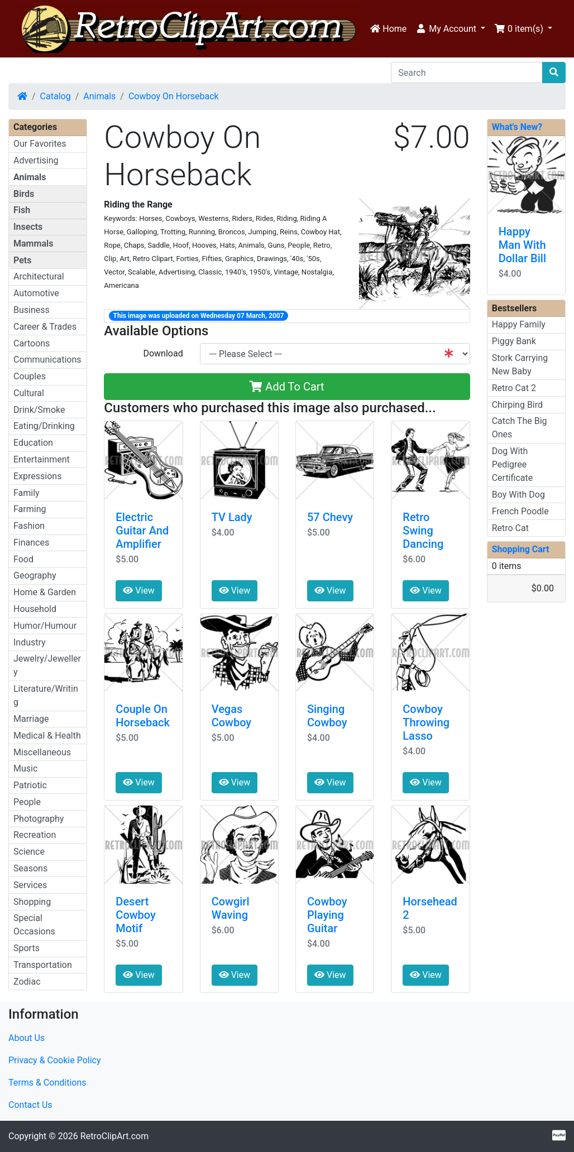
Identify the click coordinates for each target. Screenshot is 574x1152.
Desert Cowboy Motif (135, 915)
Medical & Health (47, 735)
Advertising (36, 160)
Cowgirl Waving (231, 908)
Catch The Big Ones (519, 428)
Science (29, 851)
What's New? (517, 127)
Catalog (55, 96)
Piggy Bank (514, 341)
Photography (38, 818)
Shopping (32, 901)
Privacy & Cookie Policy (54, 1060)
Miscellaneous (42, 752)
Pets (22, 260)
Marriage (31, 719)
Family (26, 493)
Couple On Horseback (143, 715)
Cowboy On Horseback (173, 96)
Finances (31, 542)
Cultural (28, 393)
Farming (29, 509)
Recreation (34, 835)
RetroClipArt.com (114, 1136)
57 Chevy (330, 517)
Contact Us (30, 1105)
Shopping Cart (520, 549)
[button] (450, 29)
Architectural (38, 276)
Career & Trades (44, 326)
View (139, 590)
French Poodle (520, 511)
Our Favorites (39, 143)
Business (31, 310)
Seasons (30, 868)
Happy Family (519, 324)
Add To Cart (287, 386)
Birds (23, 194)
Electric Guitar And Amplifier (142, 530)
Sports (26, 948)
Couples (29, 376)
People (27, 802)
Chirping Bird (517, 404)
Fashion (29, 525)
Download (163, 353)
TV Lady (232, 517)
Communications (47, 359)
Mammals (33, 243)
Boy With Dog (518, 494)
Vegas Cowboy (231, 715)
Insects (27, 226)
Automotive (36, 293)
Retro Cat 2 (514, 388)
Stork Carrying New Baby (520, 365)
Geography (34, 575)
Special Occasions (34, 925)
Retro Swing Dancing (423, 530)
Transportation (42, 965)
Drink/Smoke (39, 409)
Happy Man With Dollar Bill (522, 245)
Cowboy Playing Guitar (327, 915)
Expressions (37, 476)
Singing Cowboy (327, 715)
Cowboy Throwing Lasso (426, 722)
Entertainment (41, 459)
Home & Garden (44, 592)
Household (34, 609)
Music (25, 768)
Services (30, 885)
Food (23, 559)
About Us (26, 1038)
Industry (29, 642)
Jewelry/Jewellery (47, 665)
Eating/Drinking (44, 426)
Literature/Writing (45, 695)
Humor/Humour (44, 625)
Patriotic (30, 785)
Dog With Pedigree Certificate (512, 464)
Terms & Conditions (47, 1082)
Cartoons (31, 343)
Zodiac (27, 981)
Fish (21, 210)
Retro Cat (510, 528)
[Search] (467, 72)
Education (33, 442)
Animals (99, 96)
